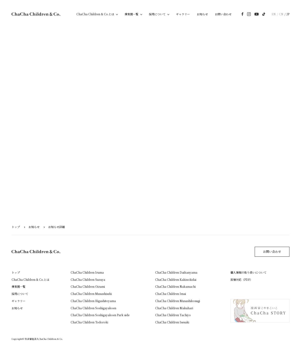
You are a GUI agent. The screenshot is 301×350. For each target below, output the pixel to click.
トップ (16, 227)
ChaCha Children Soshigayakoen (93, 308)
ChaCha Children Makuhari (174, 308)
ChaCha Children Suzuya (88, 279)
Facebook (242, 14)
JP (288, 14)
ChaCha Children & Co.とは (95, 14)
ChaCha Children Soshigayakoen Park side (100, 315)
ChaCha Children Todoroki (89, 322)
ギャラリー (183, 14)
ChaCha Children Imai (170, 294)
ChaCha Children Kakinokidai (175, 279)
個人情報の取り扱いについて (248, 272)
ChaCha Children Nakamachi (175, 286)
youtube (256, 14)
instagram (249, 14)
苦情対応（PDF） (241, 279)
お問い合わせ (223, 14)
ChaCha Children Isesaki (172, 322)
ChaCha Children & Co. (36, 14)
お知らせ (202, 14)
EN (274, 14)
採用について (157, 14)
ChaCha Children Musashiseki (91, 294)
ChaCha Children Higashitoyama (93, 301)
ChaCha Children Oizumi (88, 286)
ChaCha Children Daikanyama (176, 272)
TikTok (263, 14)
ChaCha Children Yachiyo (173, 315)
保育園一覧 (131, 14)
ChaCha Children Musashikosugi (177, 301)
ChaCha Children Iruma (87, 272)
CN (281, 14)
